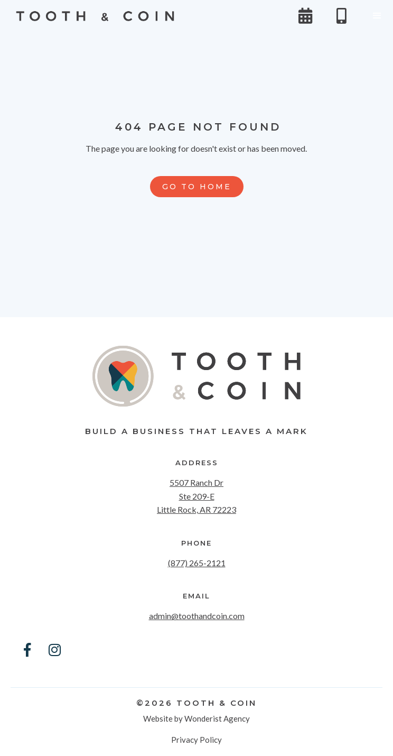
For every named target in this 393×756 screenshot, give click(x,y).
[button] (377, 16)
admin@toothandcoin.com (197, 616)
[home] (92, 16)
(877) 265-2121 (197, 563)
